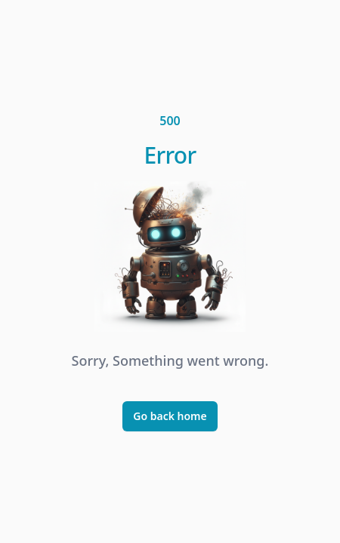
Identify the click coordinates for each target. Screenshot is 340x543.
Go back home (170, 416)
